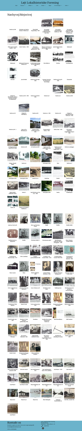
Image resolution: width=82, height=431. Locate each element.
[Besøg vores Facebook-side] (43, 428)
